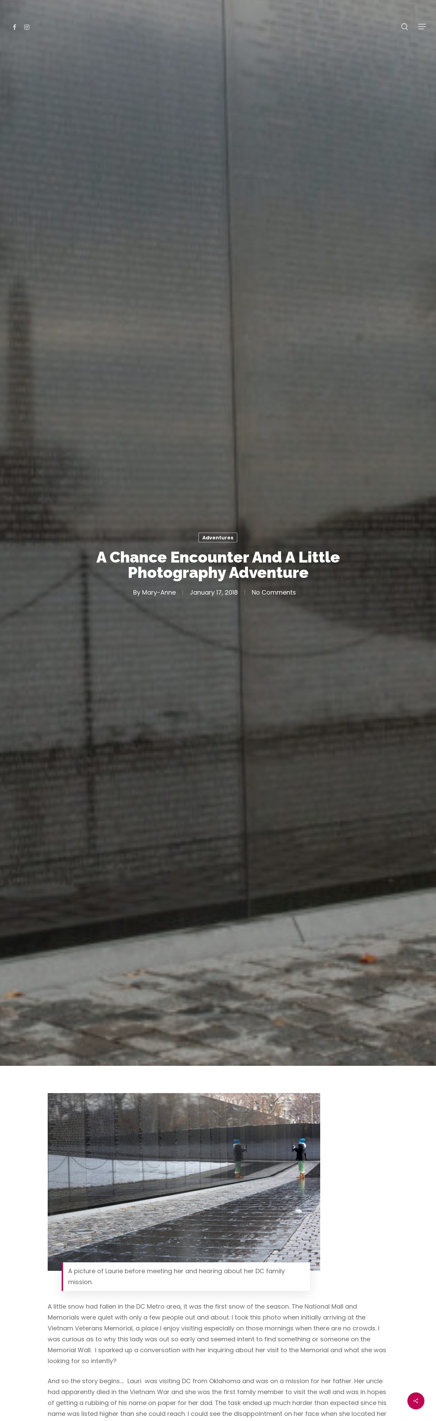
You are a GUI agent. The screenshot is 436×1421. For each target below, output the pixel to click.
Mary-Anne (159, 592)
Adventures (217, 537)
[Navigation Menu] (422, 26)
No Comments (274, 592)
